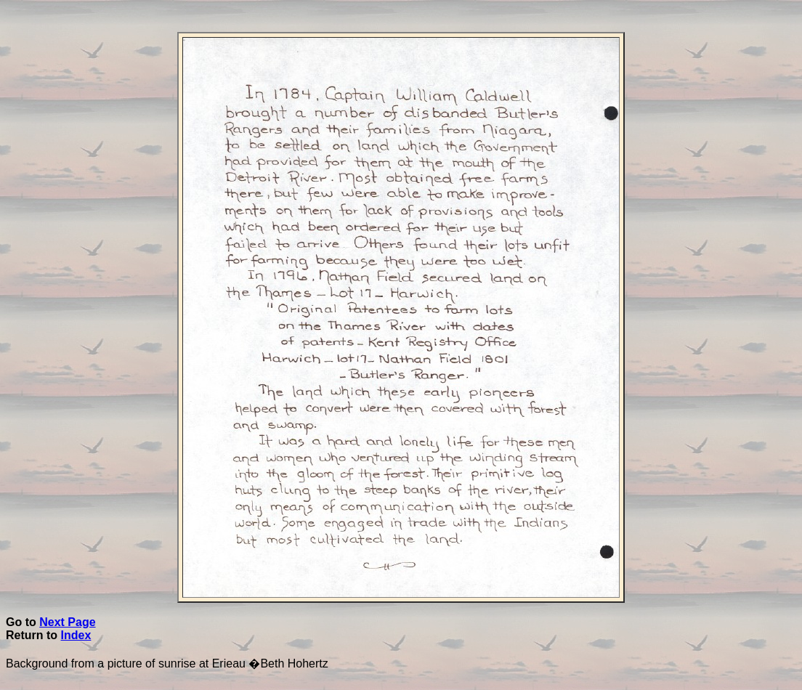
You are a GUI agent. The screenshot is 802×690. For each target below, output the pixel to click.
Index (76, 635)
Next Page (67, 622)
